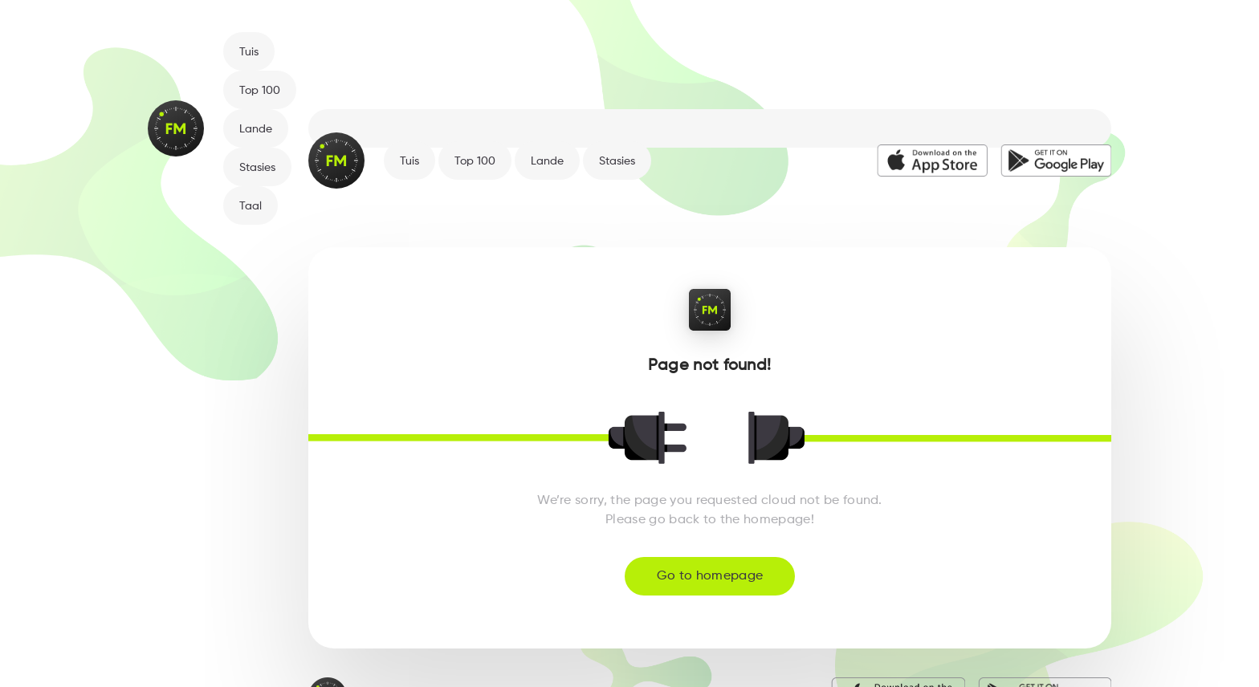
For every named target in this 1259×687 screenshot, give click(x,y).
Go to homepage (710, 576)
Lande (255, 129)
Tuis (249, 52)
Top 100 (259, 90)
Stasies (257, 167)
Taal (250, 206)
